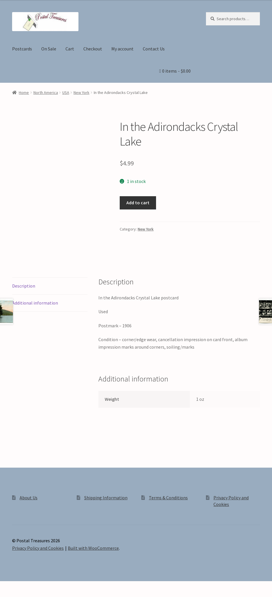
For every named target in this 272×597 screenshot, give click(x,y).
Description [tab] (23, 286)
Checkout (92, 49)
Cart (69, 49)
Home (24, 92)
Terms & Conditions (168, 497)
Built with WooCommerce (93, 548)
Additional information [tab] (35, 303)
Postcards (22, 49)
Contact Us (154, 49)
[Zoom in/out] (6, 586)
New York (81, 92)
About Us (28, 497)
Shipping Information (105, 497)
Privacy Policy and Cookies (38, 548)
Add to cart (137, 202)
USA (65, 92)
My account (122, 49)
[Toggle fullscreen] (20, 586)
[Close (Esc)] (48, 586)
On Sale (48, 49)
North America (45, 92)
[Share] (34, 586)
